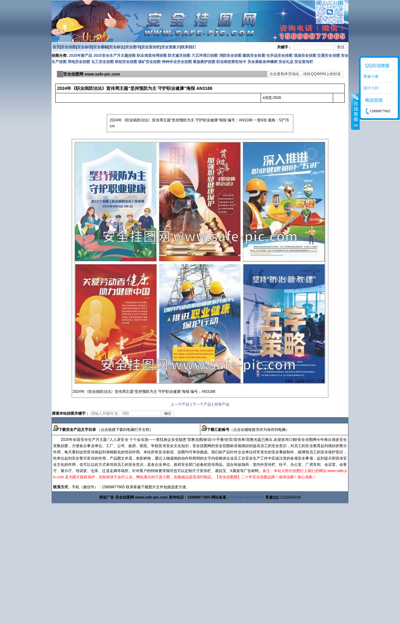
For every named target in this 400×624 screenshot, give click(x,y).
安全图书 (132, 47)
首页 (56, 47)
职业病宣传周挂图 (152, 55)
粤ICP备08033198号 (247, 497)
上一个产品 (180, 404)
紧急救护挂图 (204, 62)
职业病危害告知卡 (231, 62)
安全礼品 (285, 62)
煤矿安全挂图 (149, 62)
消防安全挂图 (230, 55)
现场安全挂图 (305, 55)
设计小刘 (370, 88)
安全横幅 (100, 47)
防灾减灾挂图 (179, 55)
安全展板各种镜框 (263, 62)
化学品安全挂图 (279, 55)
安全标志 (116, 47)
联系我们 (188, 47)
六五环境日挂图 (205, 55)
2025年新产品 (80, 55)
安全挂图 (68, 47)
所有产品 (221, 404)
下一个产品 (201, 404)
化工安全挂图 (102, 62)
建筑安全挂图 (253, 55)
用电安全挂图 (79, 62)
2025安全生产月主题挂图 (114, 55)
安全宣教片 (170, 47)
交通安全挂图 (328, 55)
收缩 (355, 111)
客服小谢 (370, 76)
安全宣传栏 (150, 47)
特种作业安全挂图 (177, 62)
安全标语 (84, 47)
